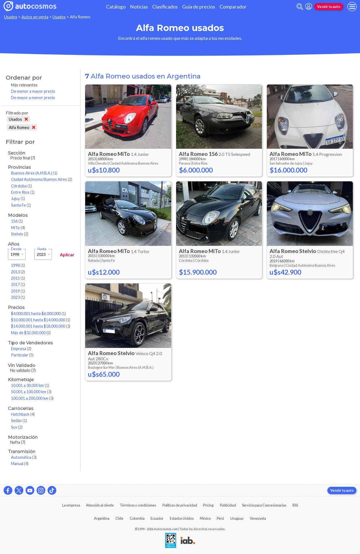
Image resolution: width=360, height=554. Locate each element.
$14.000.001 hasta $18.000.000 (40, 326)
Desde (16, 249)
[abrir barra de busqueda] (300, 7)
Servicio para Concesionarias (264, 505)
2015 (18, 278)
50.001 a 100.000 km (31, 391)
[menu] (352, 6)
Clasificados (165, 7)
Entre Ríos (23, 192)
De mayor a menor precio (33, 97)
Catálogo (116, 7)
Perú (220, 518)
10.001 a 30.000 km (30, 385)
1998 (18, 265)
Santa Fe (21, 205)
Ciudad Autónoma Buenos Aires (41, 179)
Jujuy (18, 198)
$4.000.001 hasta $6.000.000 (38, 313)
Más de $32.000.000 (31, 332)
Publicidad (228, 505)
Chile (119, 518)
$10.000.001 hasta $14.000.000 (40, 319)
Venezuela (258, 518)
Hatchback (23, 414)
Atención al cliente (100, 505)
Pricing (208, 505)
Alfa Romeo (22, 127)
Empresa (21, 348)
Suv (17, 427)
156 (17, 221)
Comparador (233, 7)
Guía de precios (198, 7)
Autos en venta (34, 17)
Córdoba (21, 186)
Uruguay (237, 518)
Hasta (41, 249)
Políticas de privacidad (179, 505)
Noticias (139, 7)
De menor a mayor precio (33, 91)
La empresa (71, 505)
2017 (18, 284)
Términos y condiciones (138, 505)
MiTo (18, 227)
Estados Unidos (182, 518)
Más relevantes (24, 85)
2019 (18, 291)
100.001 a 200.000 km (32, 398)
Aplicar (67, 254)
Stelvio (19, 234)
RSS (295, 505)
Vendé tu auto (328, 6)
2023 (18, 297)
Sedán (19, 420)
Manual (20, 463)
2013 (18, 271)
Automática (24, 457)
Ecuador (157, 518)
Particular (22, 355)
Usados (10, 17)
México (205, 518)
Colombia (137, 518)
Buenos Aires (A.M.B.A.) (34, 173)
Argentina (101, 518)
